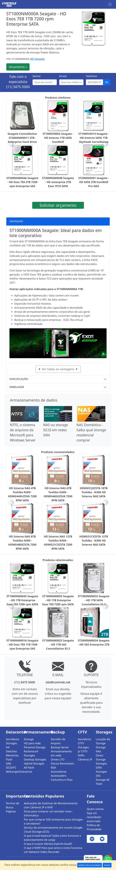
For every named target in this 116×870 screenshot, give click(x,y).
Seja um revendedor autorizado (94, 817)
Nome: (37, 76)
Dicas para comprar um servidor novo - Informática (48, 813)
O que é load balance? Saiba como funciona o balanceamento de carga (52, 837)
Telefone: (91, 76)
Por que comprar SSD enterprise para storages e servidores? (53, 821)
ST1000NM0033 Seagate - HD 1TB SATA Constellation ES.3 (93, 600)
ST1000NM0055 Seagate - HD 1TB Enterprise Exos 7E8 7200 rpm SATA (58, 600)
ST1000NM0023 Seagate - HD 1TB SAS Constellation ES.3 (58, 644)
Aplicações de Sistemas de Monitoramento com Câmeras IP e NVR (50, 805)
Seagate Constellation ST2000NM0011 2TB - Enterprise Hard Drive (22, 138)
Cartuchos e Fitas (62, 779)
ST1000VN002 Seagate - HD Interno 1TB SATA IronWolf (58, 138)
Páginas (11, 811)
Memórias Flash (12, 757)
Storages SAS (101, 773)
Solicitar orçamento (58, 205)
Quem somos (95, 809)
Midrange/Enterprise (13, 771)
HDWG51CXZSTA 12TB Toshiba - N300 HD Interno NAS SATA (93, 540)
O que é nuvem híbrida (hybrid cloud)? (48, 844)
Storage (29, 739)
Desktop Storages (35, 759)
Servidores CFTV (84, 741)
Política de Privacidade (94, 827)
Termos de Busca (12, 805)
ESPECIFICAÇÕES (18, 379)
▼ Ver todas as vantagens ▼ (58, 369)
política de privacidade (90, 865)
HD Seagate (37, 59)
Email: (63, 76)
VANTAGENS (16, 221)
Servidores (12, 739)
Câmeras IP (85, 759)
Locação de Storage (103, 741)
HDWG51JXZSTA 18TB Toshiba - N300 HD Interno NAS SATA (93, 492)
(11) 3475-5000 (18, 86)
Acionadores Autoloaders (59, 773)
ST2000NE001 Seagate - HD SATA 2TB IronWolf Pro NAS (93, 182)
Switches (11, 751)
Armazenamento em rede (61, 753)
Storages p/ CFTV (83, 749)
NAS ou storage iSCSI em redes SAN (55, 430)
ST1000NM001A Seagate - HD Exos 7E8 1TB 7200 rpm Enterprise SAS (22, 644)
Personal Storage (34, 747)
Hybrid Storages (34, 763)
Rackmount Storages (31, 753)
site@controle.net (58, 682)
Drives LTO (57, 759)
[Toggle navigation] (110, 4)
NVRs (81, 755)
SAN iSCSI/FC (11, 765)
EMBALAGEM (16, 387)
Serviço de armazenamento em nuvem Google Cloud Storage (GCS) (53, 829)
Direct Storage (101, 757)
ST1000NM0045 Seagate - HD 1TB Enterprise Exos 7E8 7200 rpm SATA (22, 600)
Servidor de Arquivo (58, 741)
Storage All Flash (102, 782)
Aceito (107, 865)
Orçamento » (18, 67)
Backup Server (60, 747)
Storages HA (11, 745)
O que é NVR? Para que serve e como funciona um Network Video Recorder (53, 850)
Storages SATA (101, 765)
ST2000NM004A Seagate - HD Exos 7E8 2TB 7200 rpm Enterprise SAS (22, 182)
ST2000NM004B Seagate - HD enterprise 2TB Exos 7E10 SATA (58, 182)
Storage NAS (101, 749)
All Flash (29, 767)
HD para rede (32, 743)
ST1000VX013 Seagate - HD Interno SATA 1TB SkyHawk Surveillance (93, 138)
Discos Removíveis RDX (62, 765)
